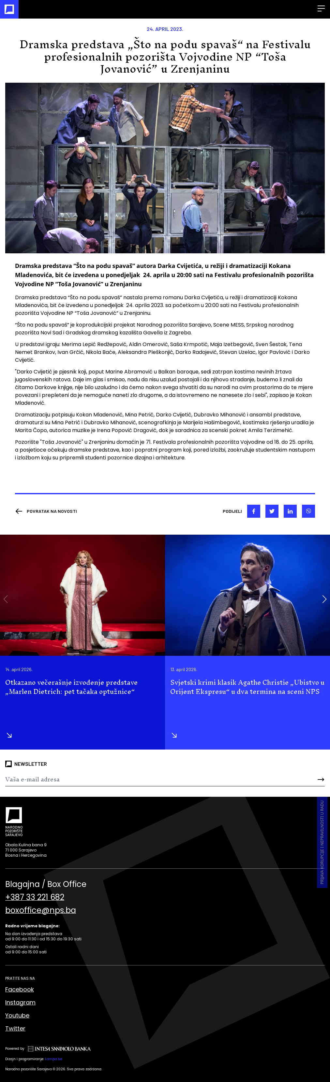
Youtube (17, 1015)
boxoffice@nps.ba (40, 910)
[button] (324, 599)
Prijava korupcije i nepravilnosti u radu (322, 842)
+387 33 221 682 (34, 897)
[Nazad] (46, 511)
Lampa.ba (53, 1059)
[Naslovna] (9, 9)
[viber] (308, 511)
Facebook (19, 989)
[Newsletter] (138, 779)
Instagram (20, 1002)
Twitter (15, 1028)
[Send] (298, 779)
